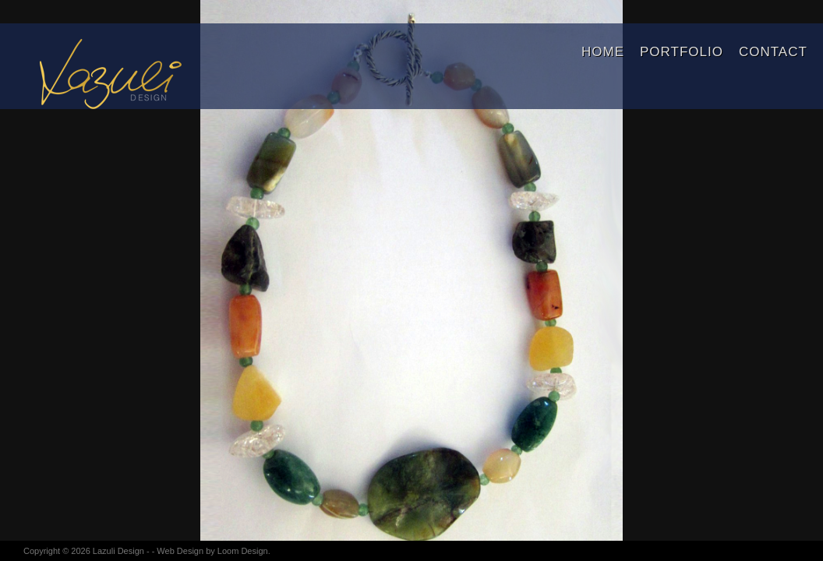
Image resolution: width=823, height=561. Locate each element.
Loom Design (242, 551)
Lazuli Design (118, 551)
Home (602, 51)
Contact (773, 51)
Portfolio (681, 51)
